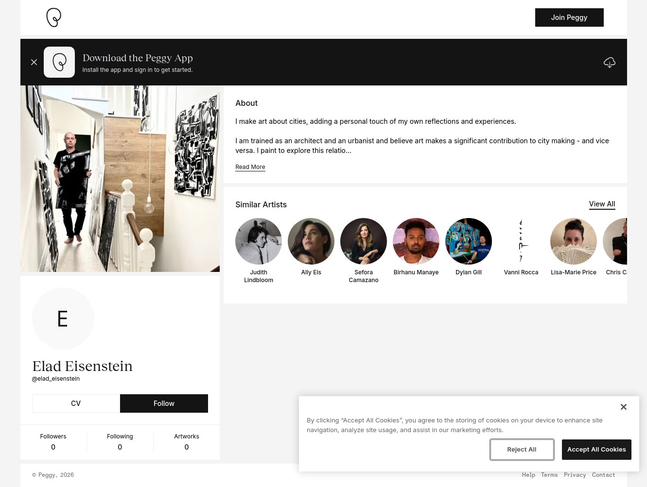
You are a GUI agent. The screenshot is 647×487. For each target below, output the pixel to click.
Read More (250, 166)
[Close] (623, 407)
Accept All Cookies (596, 449)
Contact (603, 475)
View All (602, 204)
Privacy (575, 475)
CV (76, 403)
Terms (549, 475)
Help (528, 475)
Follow (164, 403)
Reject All (521, 449)
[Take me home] (53, 17)
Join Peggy (569, 17)
